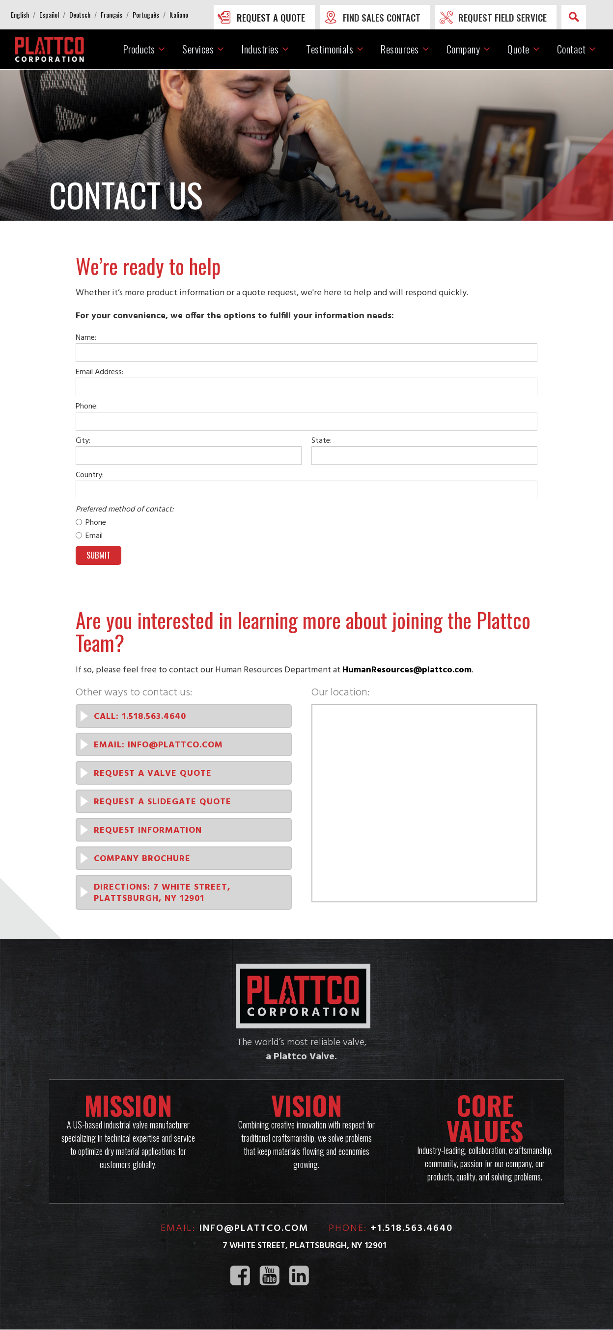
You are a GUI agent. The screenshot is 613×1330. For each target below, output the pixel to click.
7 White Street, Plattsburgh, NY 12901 (304, 1246)
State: (321, 440)
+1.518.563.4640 (411, 1229)
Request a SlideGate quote (162, 802)
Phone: (87, 406)
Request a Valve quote (153, 774)
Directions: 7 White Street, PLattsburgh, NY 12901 (162, 893)
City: (83, 440)
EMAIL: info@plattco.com (158, 746)
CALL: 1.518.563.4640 (140, 717)
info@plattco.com (254, 1229)
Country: (90, 475)
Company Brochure (142, 859)
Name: (86, 337)
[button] (20, 14)
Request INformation (148, 831)
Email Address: (99, 372)
